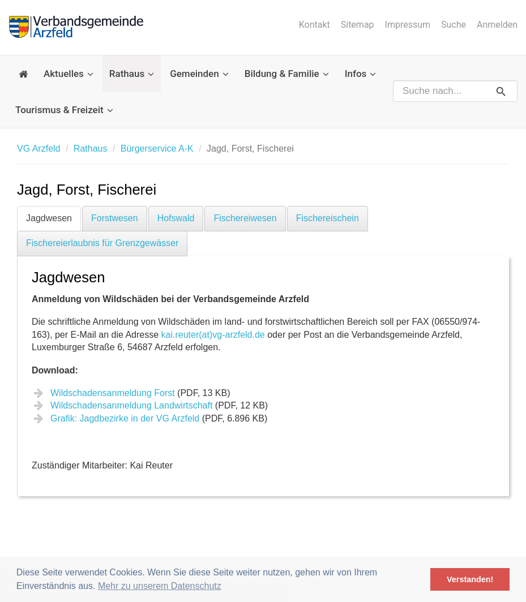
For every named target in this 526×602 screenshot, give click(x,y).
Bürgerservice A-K (157, 148)
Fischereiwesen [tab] (244, 218)
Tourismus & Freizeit (64, 109)
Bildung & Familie (287, 73)
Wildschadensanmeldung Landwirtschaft (131, 405)
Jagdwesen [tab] (49, 218)
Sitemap (357, 24)
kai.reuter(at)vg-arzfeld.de (213, 334)
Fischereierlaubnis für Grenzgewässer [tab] (102, 243)
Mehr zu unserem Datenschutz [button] (159, 586)
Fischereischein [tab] (327, 218)
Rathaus (131, 73)
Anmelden (497, 24)
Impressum (408, 24)
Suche (453, 24)
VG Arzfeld (38, 148)
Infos (361, 73)
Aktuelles (68, 73)
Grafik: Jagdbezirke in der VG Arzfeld (124, 418)
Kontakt (314, 24)
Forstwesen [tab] (114, 218)
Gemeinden (199, 73)
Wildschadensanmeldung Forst (112, 393)
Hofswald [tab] (176, 218)
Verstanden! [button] (470, 579)
